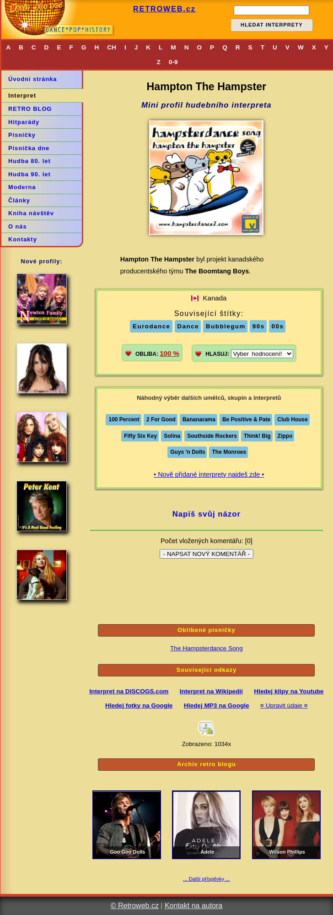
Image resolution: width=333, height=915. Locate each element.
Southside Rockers (212, 436)
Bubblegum (226, 326)
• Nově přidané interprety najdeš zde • (209, 474)
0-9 (173, 62)
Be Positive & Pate (246, 419)
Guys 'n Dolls (187, 452)
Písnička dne (28, 148)
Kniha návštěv (31, 213)
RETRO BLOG (30, 108)
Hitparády (23, 122)
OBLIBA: (157, 353)
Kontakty (22, 239)
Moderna (22, 187)
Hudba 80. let (29, 161)
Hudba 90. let (29, 174)
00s (278, 326)
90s (258, 326)
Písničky (22, 134)
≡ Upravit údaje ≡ (284, 705)
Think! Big (257, 436)
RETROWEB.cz (164, 9)
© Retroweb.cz (135, 906)
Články (19, 200)
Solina (172, 436)
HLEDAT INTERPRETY (272, 24)
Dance (188, 326)
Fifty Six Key (140, 436)
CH (111, 47)
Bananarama (199, 419)
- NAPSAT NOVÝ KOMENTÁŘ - (206, 553)
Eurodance (151, 326)
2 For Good (161, 419)
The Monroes (229, 452)
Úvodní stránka (32, 79)
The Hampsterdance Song (206, 648)
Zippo (285, 436)
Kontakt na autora (193, 906)
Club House (292, 419)
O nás (17, 226)
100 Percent (123, 419)
